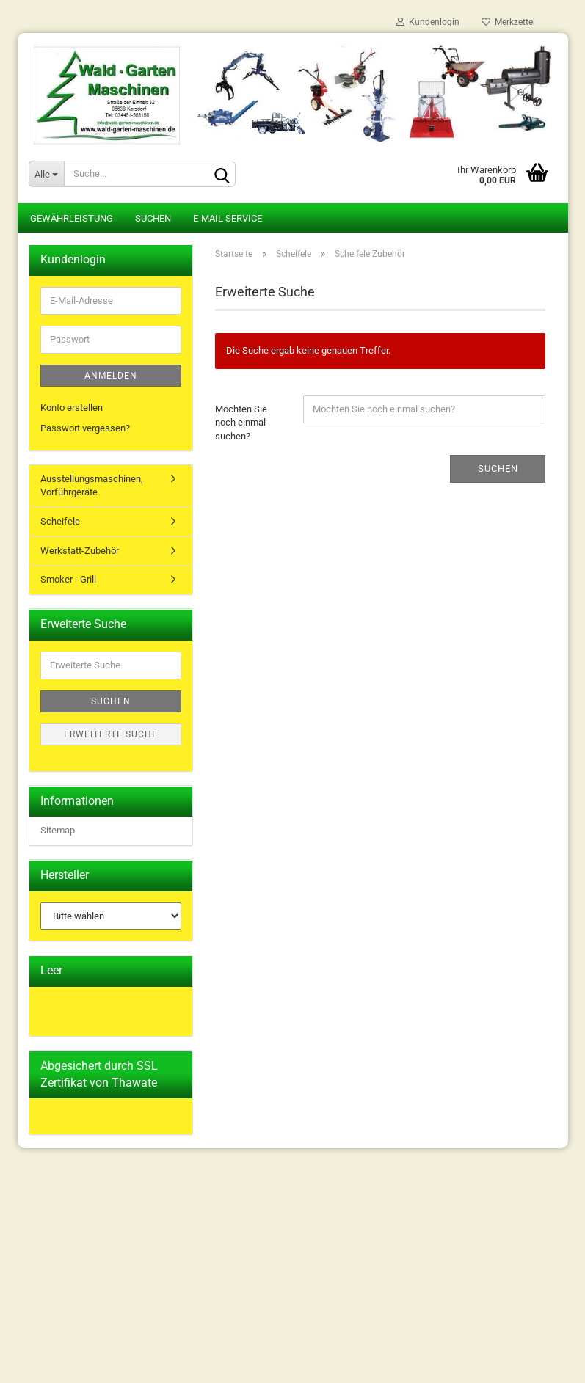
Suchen (153, 218)
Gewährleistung (71, 218)
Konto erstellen (71, 407)
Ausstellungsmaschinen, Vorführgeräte (91, 485)
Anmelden (110, 376)
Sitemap (57, 830)
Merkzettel (508, 22)
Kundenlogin (427, 22)
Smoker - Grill (68, 579)
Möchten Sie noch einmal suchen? (241, 423)
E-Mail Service (227, 218)
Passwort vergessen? (85, 428)
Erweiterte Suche (111, 734)
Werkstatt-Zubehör (79, 550)
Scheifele (60, 521)
